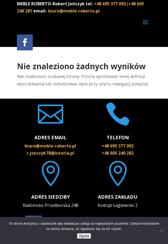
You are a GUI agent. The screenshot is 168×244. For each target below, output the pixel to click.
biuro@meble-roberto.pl (74, 11)
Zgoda (84, 236)
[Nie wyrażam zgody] (161, 230)
